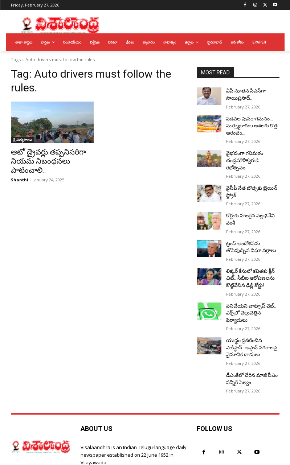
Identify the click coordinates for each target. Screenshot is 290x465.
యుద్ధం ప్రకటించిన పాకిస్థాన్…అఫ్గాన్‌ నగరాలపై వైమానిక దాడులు (250, 311)
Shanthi (19, 168)
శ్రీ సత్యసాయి (22, 139)
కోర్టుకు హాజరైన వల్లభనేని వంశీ (251, 198)
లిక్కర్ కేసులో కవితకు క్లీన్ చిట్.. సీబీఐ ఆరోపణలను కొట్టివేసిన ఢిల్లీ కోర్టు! (252, 254)
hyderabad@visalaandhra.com (140, 438)
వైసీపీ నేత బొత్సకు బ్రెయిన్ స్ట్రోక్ (252, 173)
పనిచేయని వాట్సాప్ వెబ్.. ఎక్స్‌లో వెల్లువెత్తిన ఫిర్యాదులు (251, 283)
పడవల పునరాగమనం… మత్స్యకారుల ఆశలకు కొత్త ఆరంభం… (248, 122)
